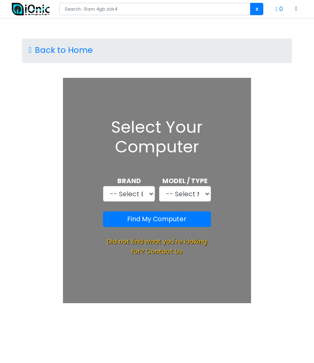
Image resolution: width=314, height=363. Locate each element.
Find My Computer (156, 219)
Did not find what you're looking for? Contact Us (157, 246)
